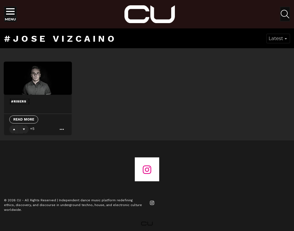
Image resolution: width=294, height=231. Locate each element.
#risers (18, 101)
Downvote (24, 129)
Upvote (14, 129)
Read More (23, 119)
